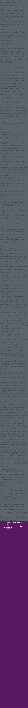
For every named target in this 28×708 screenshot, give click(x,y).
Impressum (19, 522)
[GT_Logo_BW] (11, 527)
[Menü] (24, 527)
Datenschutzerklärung (11, 522)
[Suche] (20, 527)
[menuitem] (11, 522)
